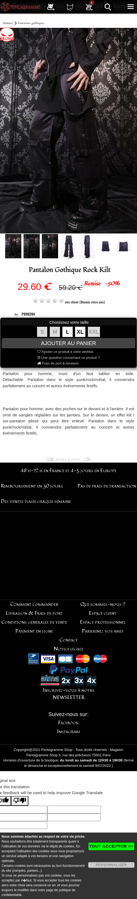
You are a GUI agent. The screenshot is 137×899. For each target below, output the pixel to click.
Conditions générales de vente (34, 622)
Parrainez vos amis (102, 631)
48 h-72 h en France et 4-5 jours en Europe (68, 470)
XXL (94, 332)
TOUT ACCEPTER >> (111, 846)
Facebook (68, 722)
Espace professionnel (103, 622)
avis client (71, 302)
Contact (68, 640)
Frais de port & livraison (58, 363)
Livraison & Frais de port (34, 613)
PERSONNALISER (111, 865)
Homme (8, 23)
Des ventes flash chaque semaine (36, 501)
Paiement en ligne (34, 631)
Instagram (68, 731)
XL (80, 332)
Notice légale (68, 649)
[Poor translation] (19, 801)
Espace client (102, 613)
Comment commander (34, 604)
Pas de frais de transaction (107, 486)
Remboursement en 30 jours (32, 486)
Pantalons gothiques (31, 23)
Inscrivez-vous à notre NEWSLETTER (68, 694)
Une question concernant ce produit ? (68, 358)
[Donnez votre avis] (92, 302)
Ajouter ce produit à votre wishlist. (65, 352)
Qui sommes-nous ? (102, 604)
